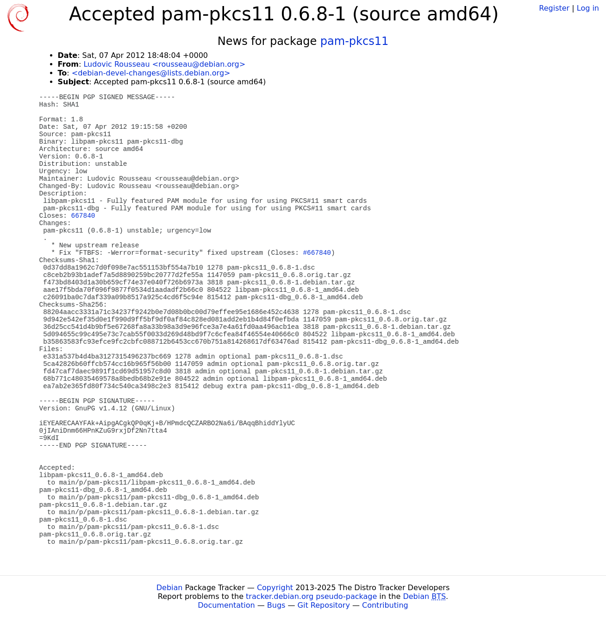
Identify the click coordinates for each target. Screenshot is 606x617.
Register (554, 8)
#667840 (317, 253)
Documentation (226, 605)
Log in (588, 8)
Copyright (275, 587)
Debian (169, 587)
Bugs (276, 605)
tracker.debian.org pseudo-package (311, 596)
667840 (83, 216)
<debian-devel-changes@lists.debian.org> (151, 73)
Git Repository (324, 605)
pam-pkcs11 (354, 41)
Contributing (385, 605)
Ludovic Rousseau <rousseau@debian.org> (164, 64)
